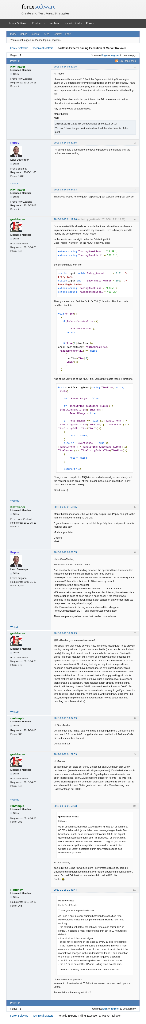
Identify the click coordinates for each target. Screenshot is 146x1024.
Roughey (16, 889)
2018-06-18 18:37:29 (65, 633)
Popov (14, 142)
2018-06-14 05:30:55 (65, 142)
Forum (90, 23)
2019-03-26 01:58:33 (65, 805)
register (115, 55)
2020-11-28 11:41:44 (65, 889)
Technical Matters (43, 48)
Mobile (23, 33)
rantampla (17, 718)
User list (34, 33)
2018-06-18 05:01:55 (65, 552)
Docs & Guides (72, 23)
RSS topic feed (127, 60)
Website (14, 183)
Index (13, 33)
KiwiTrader (17, 66)
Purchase (54, 23)
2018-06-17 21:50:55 (65, 507)
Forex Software (18, 23)
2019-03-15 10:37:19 (65, 718)
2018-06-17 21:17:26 (65, 219)
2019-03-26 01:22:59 (65, 754)
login (105, 55)
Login (68, 33)
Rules (46, 33)
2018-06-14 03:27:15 (65, 66)
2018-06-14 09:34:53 (65, 189)
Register (57, 33)
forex (38, 6)
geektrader (17, 219)
